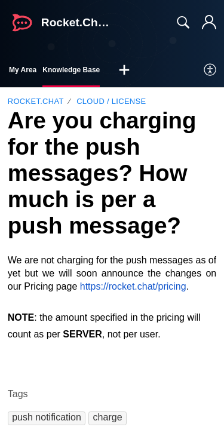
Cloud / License (111, 101)
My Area (22, 70)
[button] (124, 70)
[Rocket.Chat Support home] (22, 22)
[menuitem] (210, 70)
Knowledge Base (71, 70)
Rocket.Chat (36, 101)
